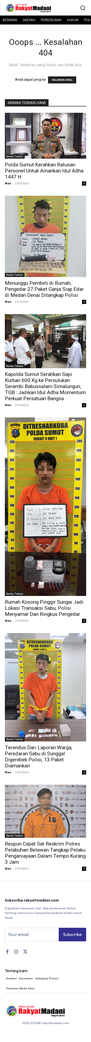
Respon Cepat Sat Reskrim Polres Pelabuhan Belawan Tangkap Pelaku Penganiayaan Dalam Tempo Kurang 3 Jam (45, 853)
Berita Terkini (14, 156)
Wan (8, 183)
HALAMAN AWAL (62, 79)
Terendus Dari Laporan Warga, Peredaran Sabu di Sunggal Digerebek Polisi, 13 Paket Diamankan (38, 757)
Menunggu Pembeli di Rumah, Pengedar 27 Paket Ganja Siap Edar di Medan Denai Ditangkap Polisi (44, 289)
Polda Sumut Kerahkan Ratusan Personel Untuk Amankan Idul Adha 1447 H (44, 171)
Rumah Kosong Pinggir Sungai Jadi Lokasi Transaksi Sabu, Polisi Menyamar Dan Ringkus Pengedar (44, 608)
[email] (32, 934)
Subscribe (72, 934)
